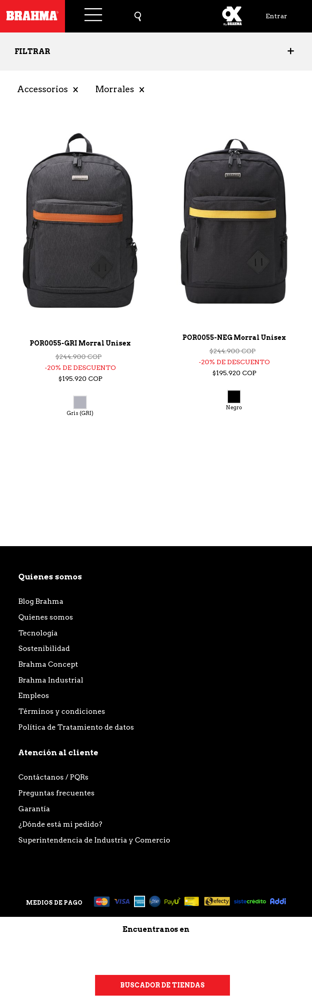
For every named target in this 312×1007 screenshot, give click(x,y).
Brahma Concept (48, 664)
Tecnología (38, 633)
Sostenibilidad (44, 648)
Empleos (33, 695)
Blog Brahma (40, 601)
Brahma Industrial (50, 680)
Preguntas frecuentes (56, 793)
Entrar (276, 16)
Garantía (34, 808)
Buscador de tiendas (162, 985)
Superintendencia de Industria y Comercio (94, 840)
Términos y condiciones (61, 711)
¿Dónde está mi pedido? (60, 824)
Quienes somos (45, 617)
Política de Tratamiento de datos (76, 727)
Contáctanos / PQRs (53, 777)
